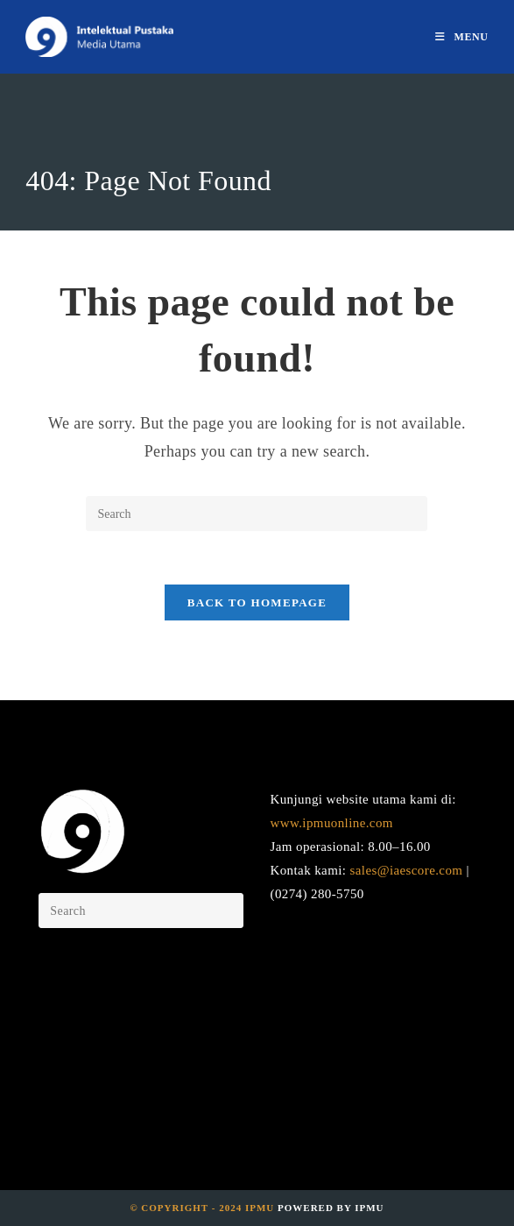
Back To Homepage (257, 602)
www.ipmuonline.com (331, 823)
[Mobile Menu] (461, 37)
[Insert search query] (256, 513)
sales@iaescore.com (406, 870)
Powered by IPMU (329, 1207)
